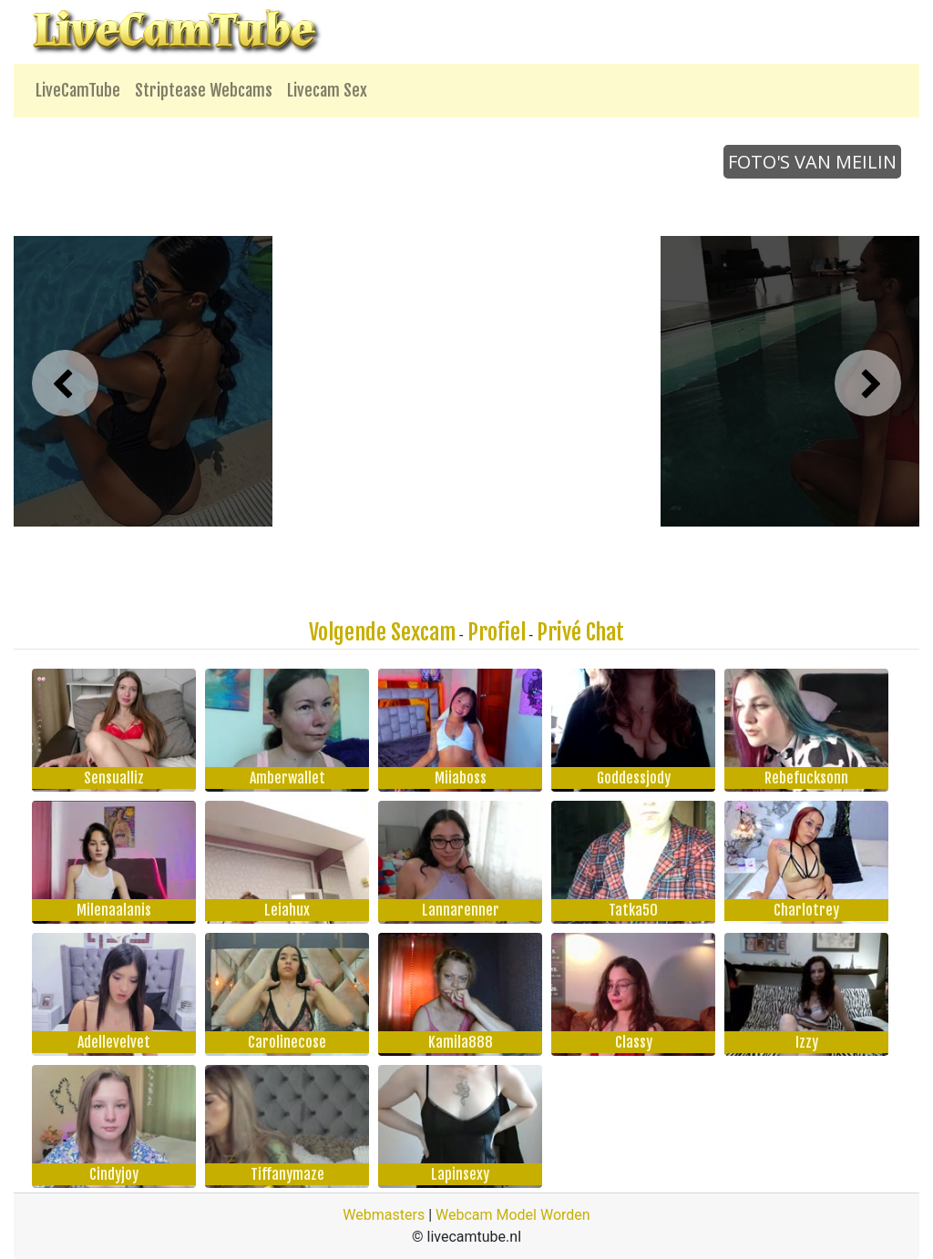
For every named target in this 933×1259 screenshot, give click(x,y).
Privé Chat (580, 632)
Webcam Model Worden (513, 1214)
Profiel (496, 632)
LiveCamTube (78, 90)
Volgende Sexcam (382, 632)
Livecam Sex (327, 90)
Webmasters (384, 1214)
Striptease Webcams (203, 90)
